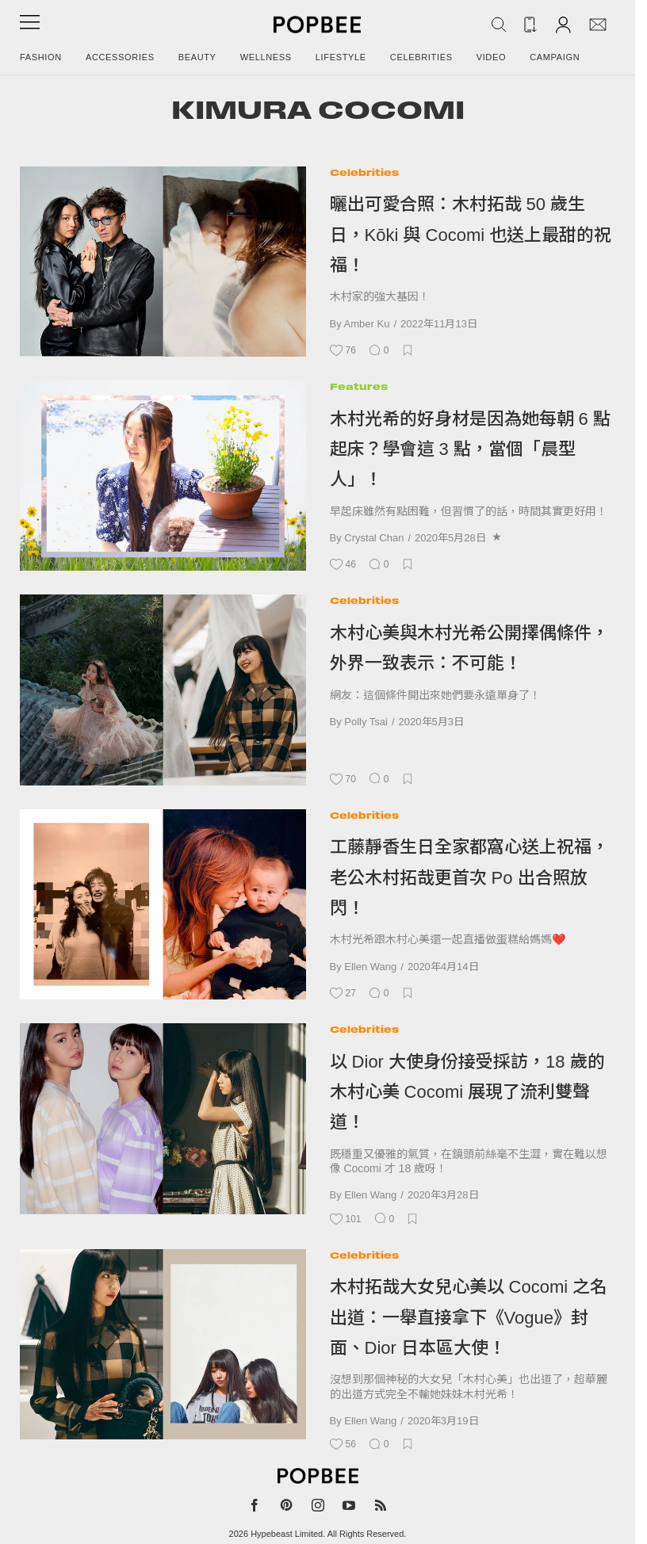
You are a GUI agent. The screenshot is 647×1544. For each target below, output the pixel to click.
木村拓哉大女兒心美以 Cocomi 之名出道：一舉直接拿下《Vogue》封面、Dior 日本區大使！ (469, 1317)
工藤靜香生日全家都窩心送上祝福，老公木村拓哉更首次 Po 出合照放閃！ (469, 877)
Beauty (197, 57)
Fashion (41, 57)
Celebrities (421, 57)
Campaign (555, 57)
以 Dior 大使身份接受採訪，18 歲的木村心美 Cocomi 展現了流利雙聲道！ (467, 1092)
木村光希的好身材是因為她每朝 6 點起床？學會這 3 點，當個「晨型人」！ (470, 449)
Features (359, 386)
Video (492, 57)
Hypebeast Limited (287, 1533)
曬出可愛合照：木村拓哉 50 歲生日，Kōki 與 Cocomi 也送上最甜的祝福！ (471, 234)
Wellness (266, 57)
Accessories (120, 57)
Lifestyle (341, 57)
